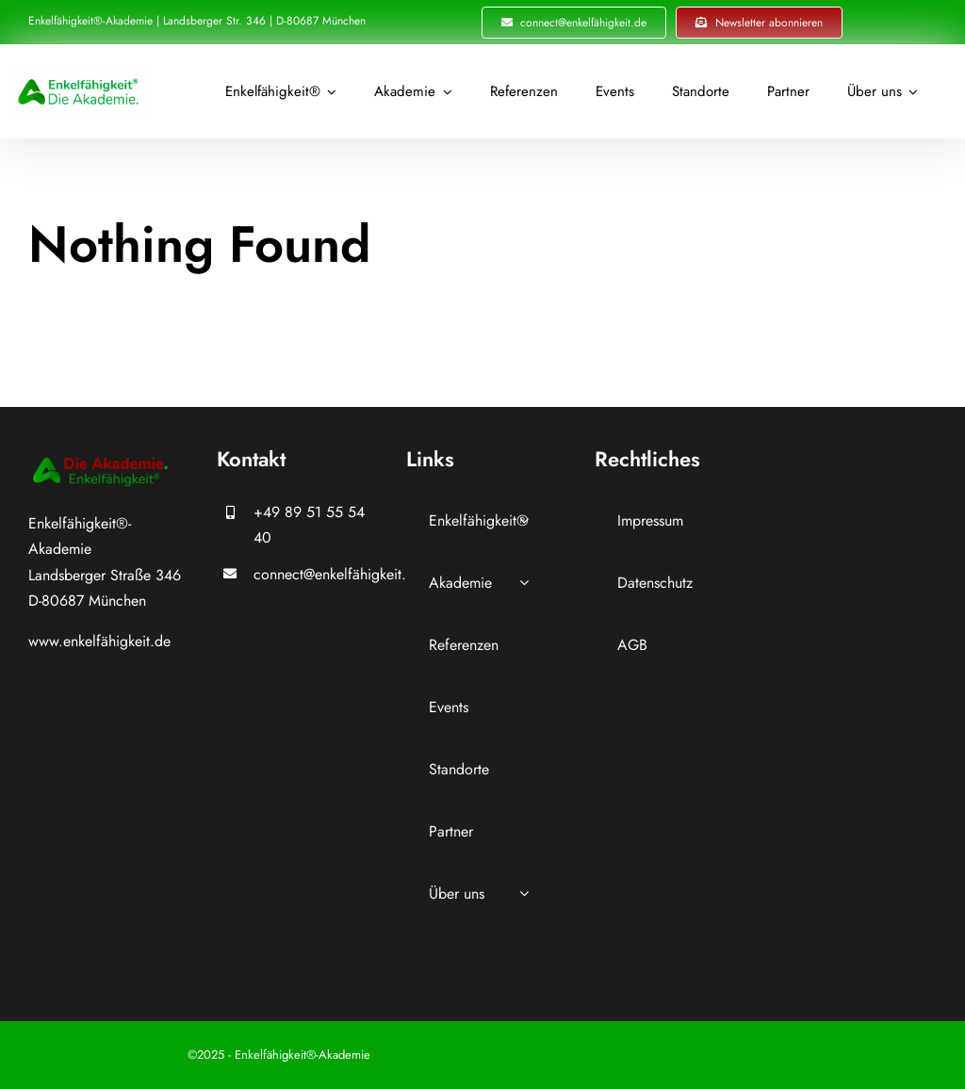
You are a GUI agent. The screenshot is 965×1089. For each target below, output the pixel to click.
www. (45, 641)
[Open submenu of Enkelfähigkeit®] (524, 520)
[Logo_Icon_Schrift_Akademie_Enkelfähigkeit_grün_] (80, 76)
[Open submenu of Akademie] (524, 582)
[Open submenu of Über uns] (524, 893)
